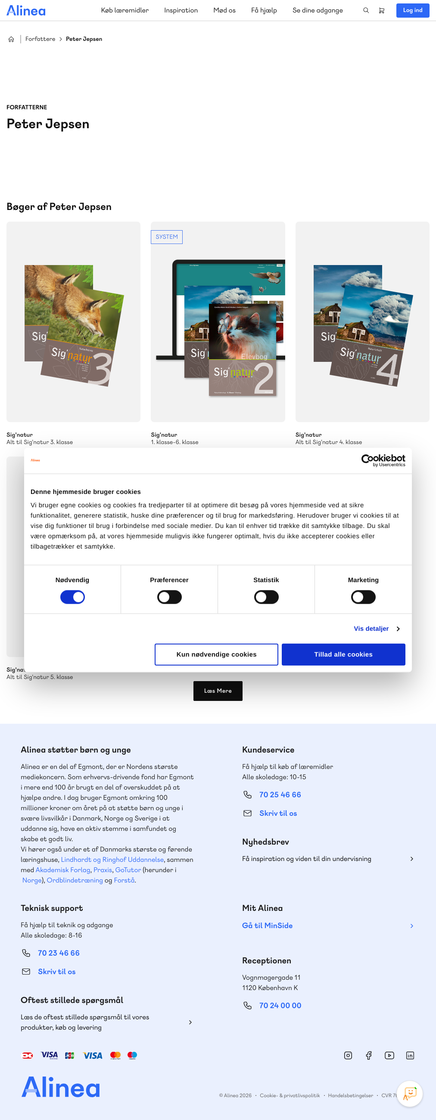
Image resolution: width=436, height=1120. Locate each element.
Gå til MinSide (267, 926)
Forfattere (40, 39)
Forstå (124, 880)
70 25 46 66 (280, 795)
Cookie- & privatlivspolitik (290, 1095)
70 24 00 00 (280, 1006)
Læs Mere (218, 691)
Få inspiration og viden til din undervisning (306, 858)
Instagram (348, 1055)
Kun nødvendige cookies (217, 654)
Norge (32, 880)
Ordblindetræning (75, 880)
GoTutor (128, 869)
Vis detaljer (371, 628)
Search (366, 10)
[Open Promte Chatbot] (409, 1093)
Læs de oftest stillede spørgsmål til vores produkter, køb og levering (85, 1022)
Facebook (369, 1055)
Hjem (11, 39)
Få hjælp (264, 10)
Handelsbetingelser (351, 1095)
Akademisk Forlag (63, 869)
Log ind (413, 10)
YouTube (389, 1055)
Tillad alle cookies (344, 654)
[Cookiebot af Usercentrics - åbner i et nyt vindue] (367, 460)
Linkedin (410, 1055)
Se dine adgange (318, 10)
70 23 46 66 (59, 953)
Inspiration (181, 10)
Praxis (102, 869)
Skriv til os (278, 813)
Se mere (218, 334)
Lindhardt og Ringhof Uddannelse (112, 859)
